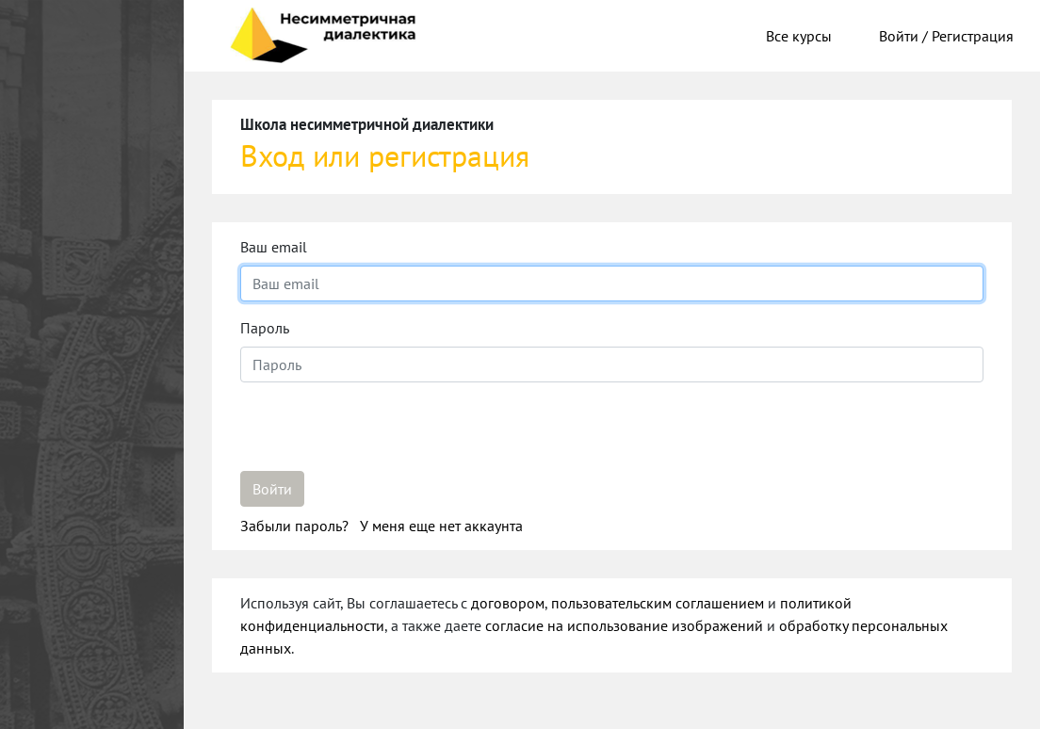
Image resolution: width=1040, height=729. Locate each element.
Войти (272, 488)
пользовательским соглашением (657, 602)
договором (507, 602)
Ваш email (273, 246)
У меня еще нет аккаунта (441, 525)
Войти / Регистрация (946, 35)
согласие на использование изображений (624, 625)
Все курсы (799, 35)
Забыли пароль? (296, 525)
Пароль (264, 327)
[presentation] (383, 434)
